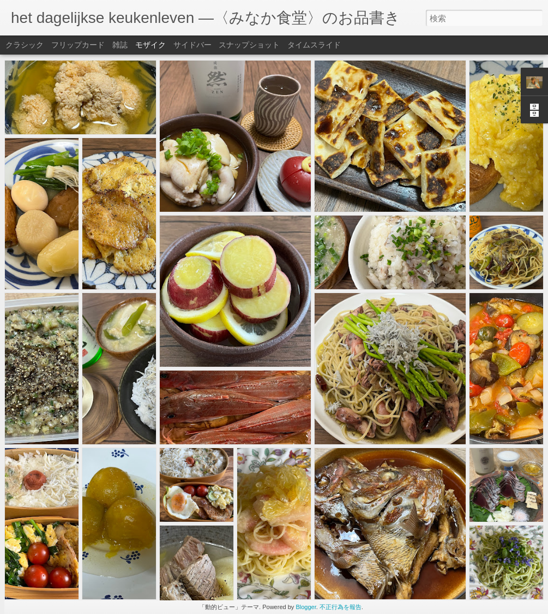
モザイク (150, 44)
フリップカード (78, 44)
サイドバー (192, 44)
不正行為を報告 (341, 607)
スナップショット (249, 44)
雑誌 (120, 44)
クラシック (24, 44)
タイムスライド (314, 44)
